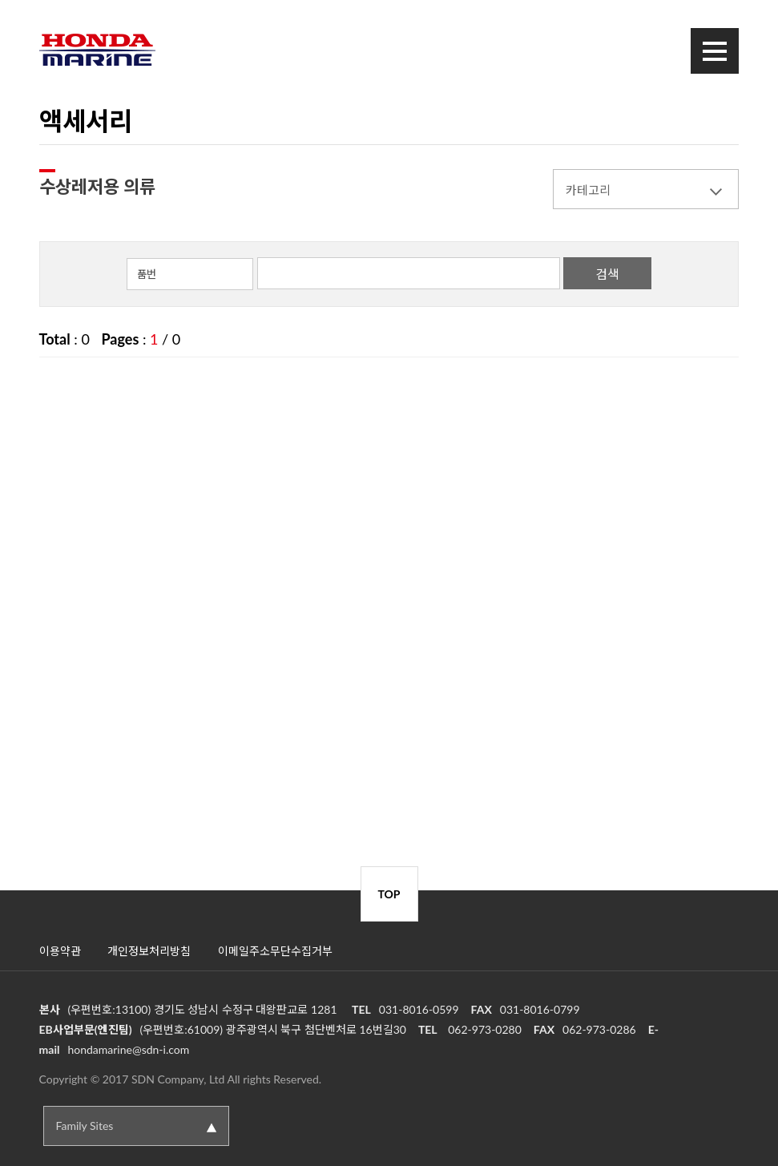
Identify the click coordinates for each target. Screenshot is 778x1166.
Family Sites (85, 1125)
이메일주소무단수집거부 (275, 951)
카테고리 (588, 190)
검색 (607, 273)
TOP (388, 894)
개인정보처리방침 (149, 951)
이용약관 (60, 951)
